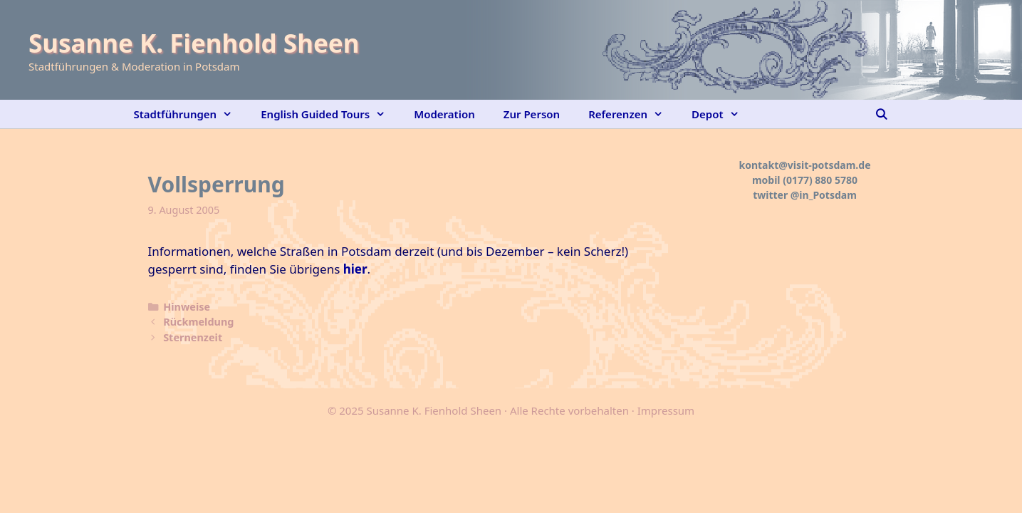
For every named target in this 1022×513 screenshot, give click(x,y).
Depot (723, 114)
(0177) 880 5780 (820, 180)
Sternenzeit (192, 337)
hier (355, 269)
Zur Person (532, 114)
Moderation (444, 114)
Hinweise (186, 307)
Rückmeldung (198, 321)
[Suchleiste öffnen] (881, 114)
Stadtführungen (190, 114)
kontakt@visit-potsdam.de (805, 165)
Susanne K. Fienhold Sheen (193, 43)
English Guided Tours (330, 114)
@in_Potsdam (824, 195)
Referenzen (632, 114)
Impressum (665, 410)
